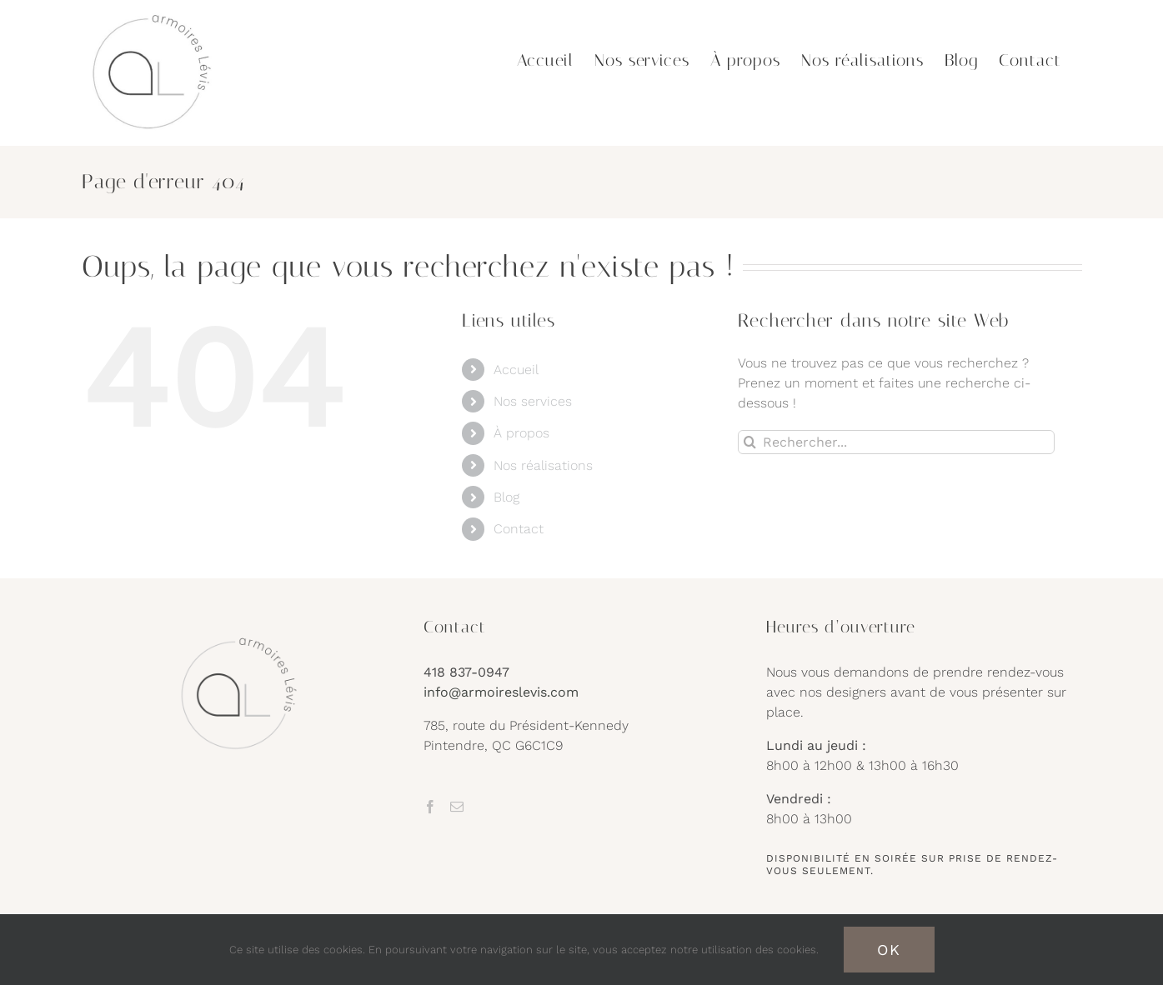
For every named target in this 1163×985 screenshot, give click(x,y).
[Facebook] (430, 806)
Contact (519, 529)
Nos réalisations (543, 465)
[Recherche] (750, 442)
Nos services (533, 401)
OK (889, 949)
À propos (521, 433)
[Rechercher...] (896, 442)
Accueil (516, 370)
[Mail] (457, 806)
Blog (506, 497)
